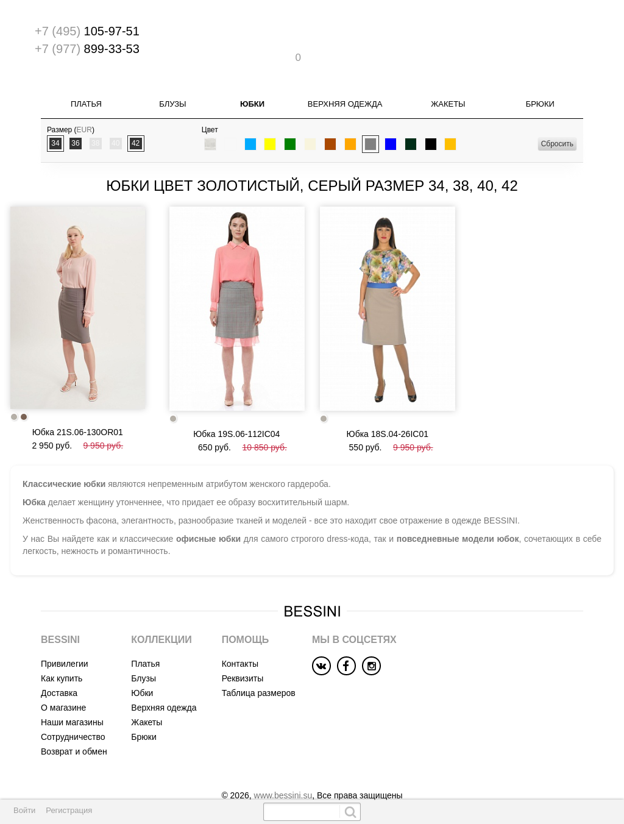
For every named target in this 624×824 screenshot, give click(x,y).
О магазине (63, 684)
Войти (24, 810)
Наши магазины (72, 699)
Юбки (252, 82)
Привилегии (64, 640)
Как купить (61, 655)
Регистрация (69, 810)
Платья (86, 82)
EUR (84, 108)
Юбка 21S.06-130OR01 (77, 409)
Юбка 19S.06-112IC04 (236, 411)
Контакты (240, 640)
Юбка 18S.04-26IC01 (387, 411)
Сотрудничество (73, 714)
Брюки (540, 82)
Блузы (172, 82)
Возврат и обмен (74, 728)
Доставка (59, 670)
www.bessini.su (283, 772)
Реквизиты (243, 655)
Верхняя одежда (345, 82)
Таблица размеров (259, 670)
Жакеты (448, 82)
